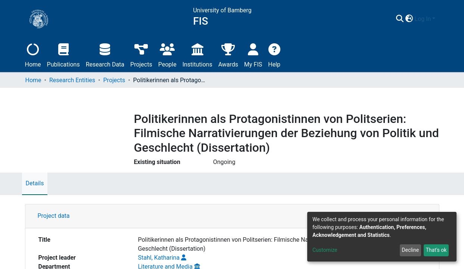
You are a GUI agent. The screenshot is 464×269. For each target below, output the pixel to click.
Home (33, 54)
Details (35, 183)
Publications (63, 54)
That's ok (436, 250)
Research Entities (72, 80)
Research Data (105, 54)
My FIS (253, 54)
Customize (324, 250)
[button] (409, 19)
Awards (228, 54)
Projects (141, 54)
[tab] (232, 216)
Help (274, 54)
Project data (54, 215)
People (167, 54)
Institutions (197, 54)
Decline (410, 250)
